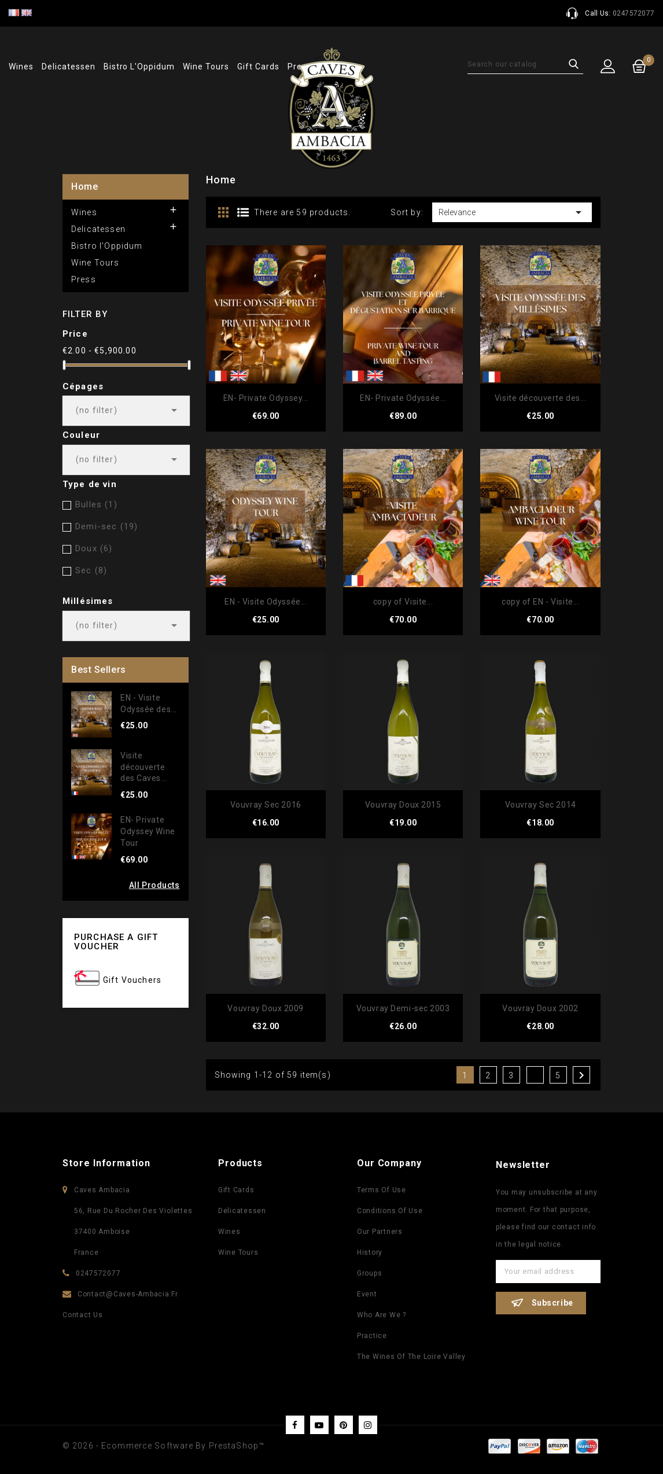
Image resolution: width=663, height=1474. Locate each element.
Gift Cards (258, 66)
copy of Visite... (403, 601)
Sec (91, 570)
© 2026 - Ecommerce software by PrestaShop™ (163, 1445)
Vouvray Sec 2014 (540, 804)
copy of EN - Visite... (540, 601)
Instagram (368, 1425)
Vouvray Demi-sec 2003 (403, 1008)
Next (581, 1075)
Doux (93, 548)
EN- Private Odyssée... (403, 398)
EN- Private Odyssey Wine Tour (147, 831)
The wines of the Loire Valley (411, 1357)
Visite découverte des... (540, 398)
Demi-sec (106, 526)
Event (367, 1294)
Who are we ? (381, 1315)
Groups (369, 1273)
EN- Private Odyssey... (265, 398)
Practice (372, 1336)
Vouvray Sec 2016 (265, 804)
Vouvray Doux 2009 (265, 1008)
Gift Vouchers (132, 980)
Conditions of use (390, 1211)
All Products (154, 885)
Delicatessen (68, 66)
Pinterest (343, 1425)
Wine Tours (206, 66)
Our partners (380, 1232)
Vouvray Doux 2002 (540, 1008)
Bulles (96, 504)
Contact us (82, 1315)
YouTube (319, 1425)
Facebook (295, 1425)
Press (83, 279)
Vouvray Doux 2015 (403, 804)
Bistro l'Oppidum (139, 66)
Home (84, 186)
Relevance (512, 212)
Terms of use (381, 1190)
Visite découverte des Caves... (143, 767)
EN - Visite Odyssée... (265, 601)
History (369, 1252)
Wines (21, 66)
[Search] (525, 64)
